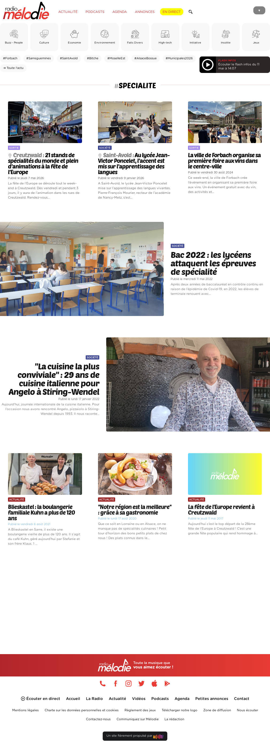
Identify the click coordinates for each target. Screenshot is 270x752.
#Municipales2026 (179, 58)
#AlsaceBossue (145, 58)
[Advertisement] (135, 594)
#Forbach (10, 58)
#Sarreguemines (38, 58)
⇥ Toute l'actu (13, 68)
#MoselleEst (116, 58)
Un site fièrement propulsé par (134, 736)
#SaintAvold (69, 58)
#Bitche (92, 58)
